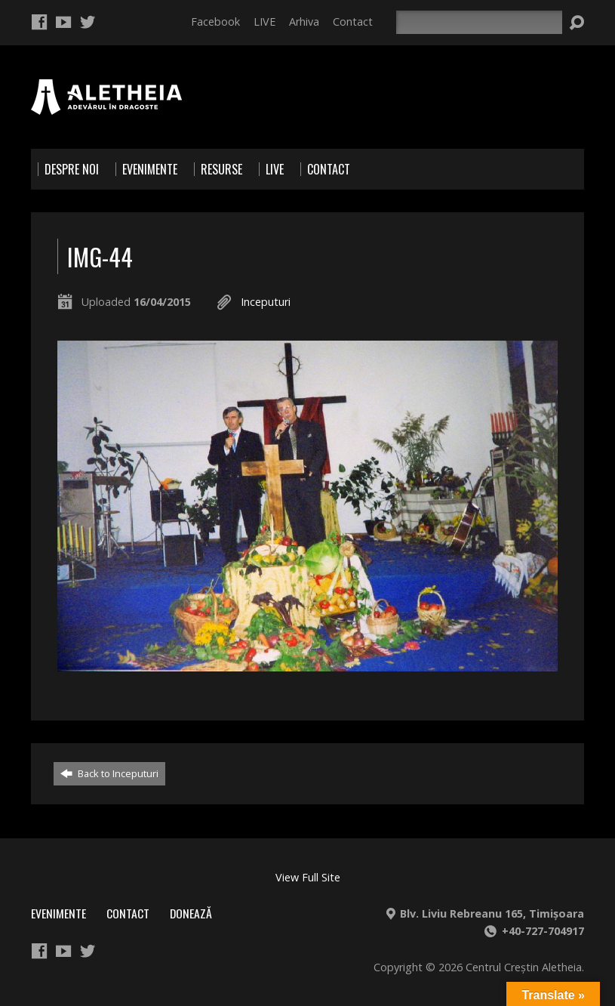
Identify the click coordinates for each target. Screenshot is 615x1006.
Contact (353, 21)
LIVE (264, 21)
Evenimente (58, 913)
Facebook (215, 21)
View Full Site (307, 877)
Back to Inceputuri (109, 773)
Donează (191, 913)
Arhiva (304, 21)
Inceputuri (266, 302)
